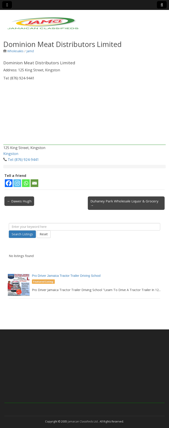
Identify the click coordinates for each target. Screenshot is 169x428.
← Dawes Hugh (19, 201)
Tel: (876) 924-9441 (23, 159)
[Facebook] (9, 183)
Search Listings (22, 234)
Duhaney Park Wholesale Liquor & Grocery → (124, 203)
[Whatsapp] (26, 183)
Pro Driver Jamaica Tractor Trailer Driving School (66, 275)
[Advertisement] (84, 114)
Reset (44, 234)
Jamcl (30, 51)
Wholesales (15, 51)
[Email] (34, 183)
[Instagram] (17, 183)
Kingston (10, 153)
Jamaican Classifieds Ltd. (83, 421)
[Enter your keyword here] (84, 226)
